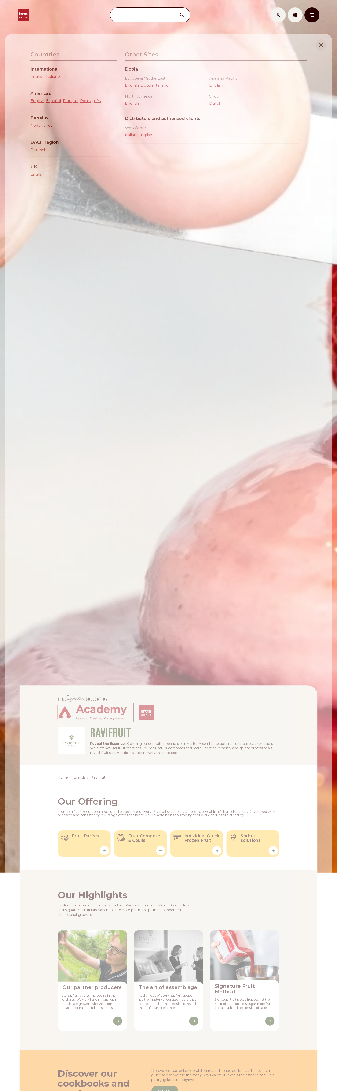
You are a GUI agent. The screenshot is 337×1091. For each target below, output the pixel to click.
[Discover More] (117, 1029)
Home (62, 783)
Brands (79, 783)
